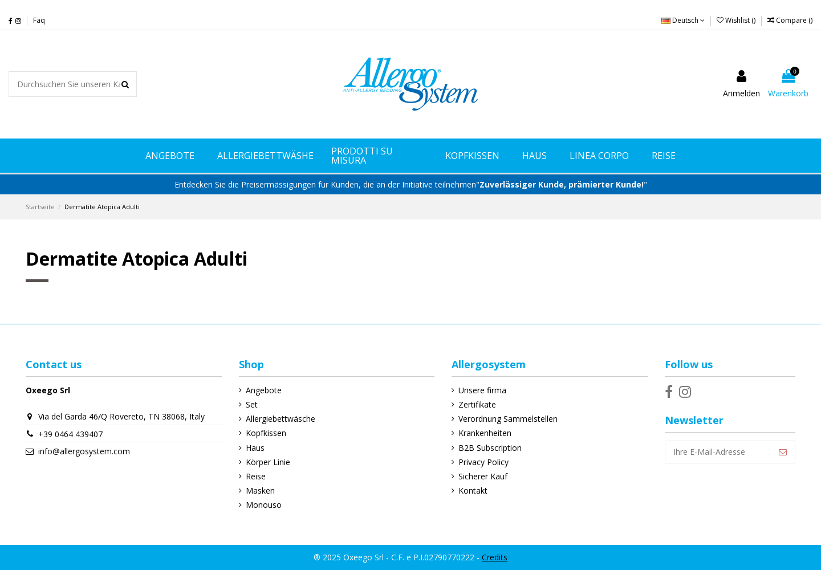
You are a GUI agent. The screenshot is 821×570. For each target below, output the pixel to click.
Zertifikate (477, 404)
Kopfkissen (266, 432)
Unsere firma (482, 390)
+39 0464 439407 (70, 434)
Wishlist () (737, 20)
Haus (255, 447)
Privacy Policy (483, 462)
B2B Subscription (490, 447)
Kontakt (472, 490)
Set (252, 404)
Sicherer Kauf (482, 476)
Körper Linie (268, 462)
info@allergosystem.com (84, 451)
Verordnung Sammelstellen (508, 418)
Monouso (264, 504)
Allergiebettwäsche (280, 418)
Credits (494, 557)
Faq (39, 20)
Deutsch (683, 20)
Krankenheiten (484, 432)
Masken (260, 490)
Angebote (264, 390)
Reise (256, 476)
